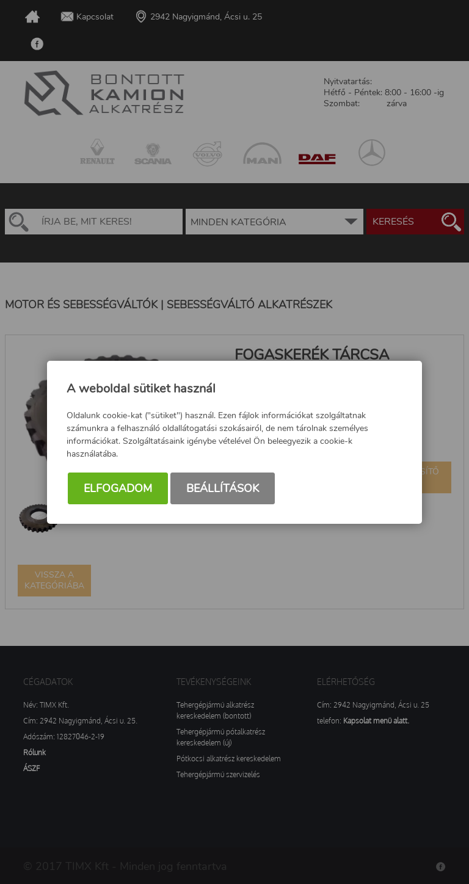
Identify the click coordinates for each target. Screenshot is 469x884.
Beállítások (222, 488)
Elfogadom (118, 488)
